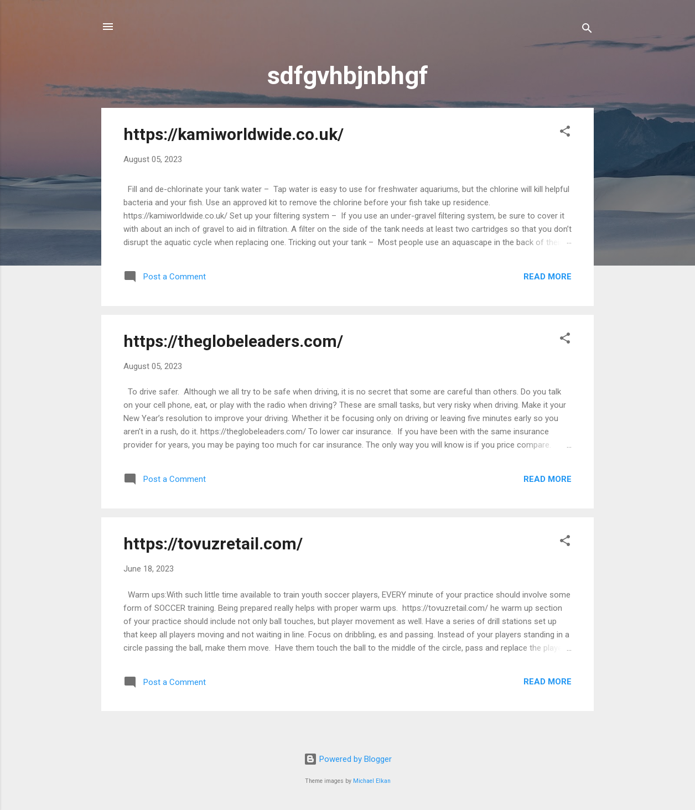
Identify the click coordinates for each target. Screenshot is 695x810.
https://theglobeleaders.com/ (233, 341)
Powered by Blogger (348, 759)
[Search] (587, 30)
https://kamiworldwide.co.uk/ (233, 134)
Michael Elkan (372, 781)
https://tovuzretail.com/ (213, 543)
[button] (565, 133)
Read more (547, 277)
